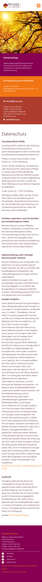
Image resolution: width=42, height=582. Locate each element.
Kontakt (10, 556)
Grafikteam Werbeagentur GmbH (14, 572)
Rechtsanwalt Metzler (19, 515)
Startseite (10, 553)
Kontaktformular (12, 119)
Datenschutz (11, 562)
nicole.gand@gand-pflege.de (14, 111)
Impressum (11, 559)
